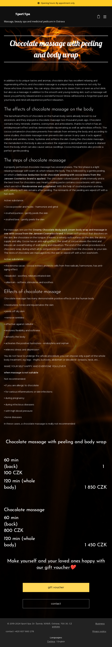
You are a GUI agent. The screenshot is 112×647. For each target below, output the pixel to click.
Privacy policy (99, 631)
